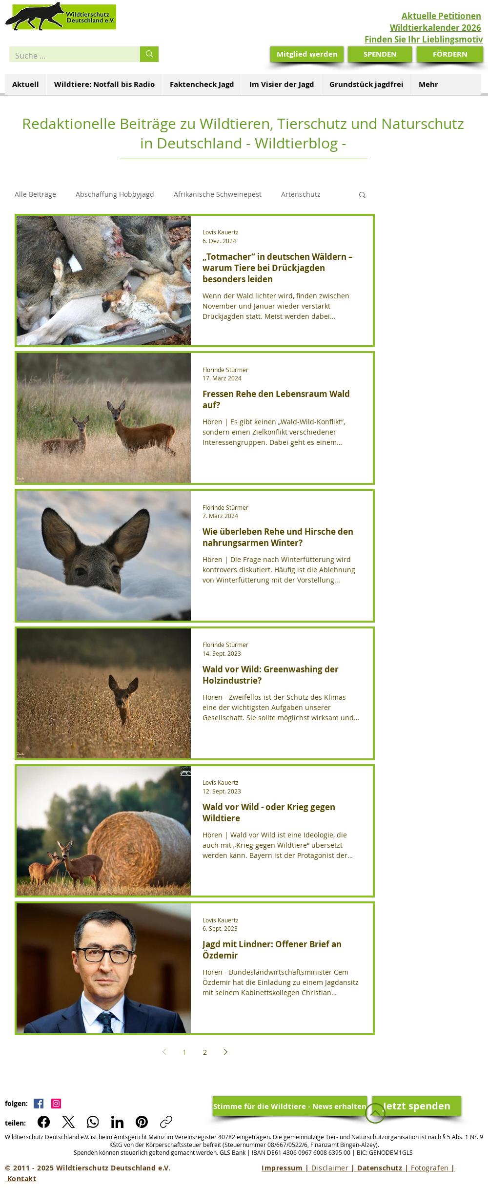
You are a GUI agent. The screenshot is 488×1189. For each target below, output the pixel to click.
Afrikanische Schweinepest (218, 194)
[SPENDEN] (380, 54)
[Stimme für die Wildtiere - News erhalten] (290, 1106)
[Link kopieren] (166, 1122)
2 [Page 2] (205, 1052)
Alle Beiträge (35, 194)
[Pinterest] (142, 1122)
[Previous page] (164, 1052)
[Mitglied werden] (307, 54)
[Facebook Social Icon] (38, 1103)
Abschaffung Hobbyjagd (115, 194)
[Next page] (225, 1052)
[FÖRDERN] (450, 54)
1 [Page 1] (184, 1052)
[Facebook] (44, 1122)
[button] (362, 195)
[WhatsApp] (93, 1122)
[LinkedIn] (117, 1122)
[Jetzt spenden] (416, 1106)
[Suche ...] (67, 55)
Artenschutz (301, 194)
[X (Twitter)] (68, 1122)
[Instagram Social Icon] (56, 1103)
